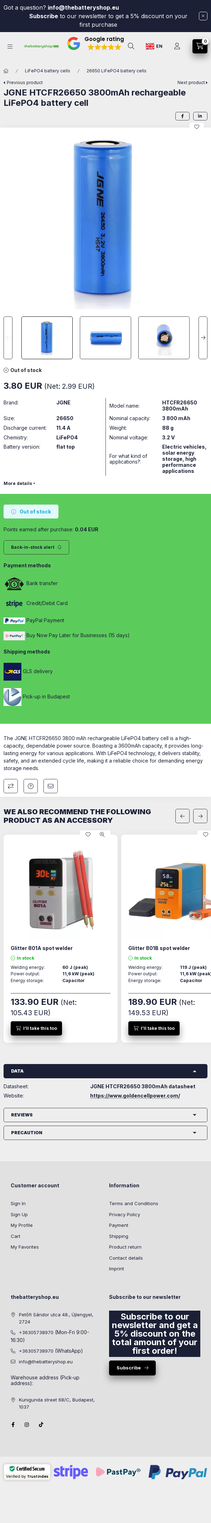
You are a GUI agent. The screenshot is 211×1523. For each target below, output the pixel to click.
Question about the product (31, 786)
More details (18, 483)
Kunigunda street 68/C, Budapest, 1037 (57, 1403)
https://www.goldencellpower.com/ (135, 1096)
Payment (118, 1225)
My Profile (22, 1225)
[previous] (182, 816)
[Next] (203, 337)
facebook (13, 1425)
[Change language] (154, 46)
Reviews (22, 1114)
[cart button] (199, 46)
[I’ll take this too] (36, 1028)
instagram (27, 1425)
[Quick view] (102, 834)
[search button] (131, 46)
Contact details (126, 1258)
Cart (15, 1236)
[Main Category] (6, 71)
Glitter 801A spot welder (42, 948)
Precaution (26, 1132)
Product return (125, 1247)
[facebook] (182, 116)
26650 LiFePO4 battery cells (116, 70)
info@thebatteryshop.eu (84, 7)
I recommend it (50, 786)
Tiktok (41, 1425)
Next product (191, 82)
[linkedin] (200, 116)
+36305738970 (36, 1332)
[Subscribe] (36, 547)
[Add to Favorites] (197, 127)
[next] (200, 816)
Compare (11, 786)
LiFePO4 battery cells (47, 70)
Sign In (18, 1203)
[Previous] (8, 337)
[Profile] (177, 46)
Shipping (118, 1236)
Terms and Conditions (133, 1203)
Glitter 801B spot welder (159, 948)
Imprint (116, 1268)
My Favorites (25, 1247)
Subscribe (43, 16)
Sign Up (19, 1214)
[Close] (203, 16)
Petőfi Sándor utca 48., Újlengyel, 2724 (56, 1318)
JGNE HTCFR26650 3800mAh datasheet (142, 1086)
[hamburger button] (10, 46)
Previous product (25, 82)
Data (17, 1071)
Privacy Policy (124, 1214)
